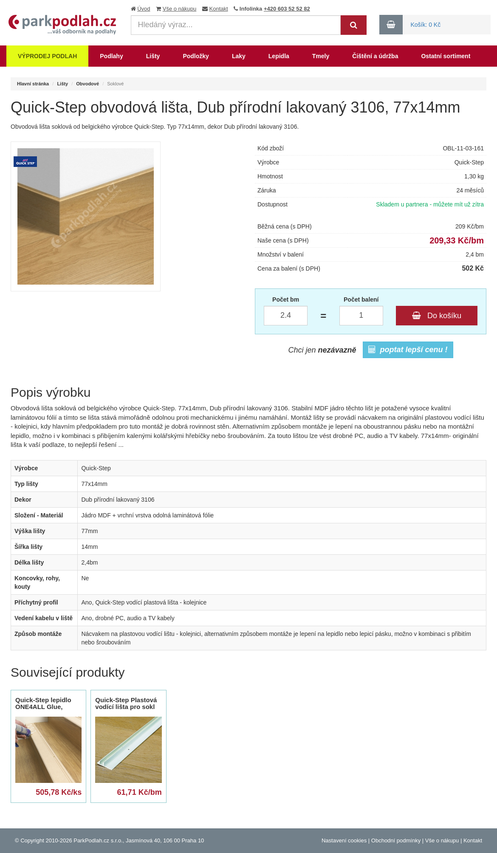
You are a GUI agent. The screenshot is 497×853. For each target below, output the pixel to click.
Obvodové (87, 83)
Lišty (153, 56)
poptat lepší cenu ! (408, 349)
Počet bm (285, 299)
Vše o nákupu (180, 9)
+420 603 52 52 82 (287, 9)
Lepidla (278, 56)
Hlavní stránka (33, 83)
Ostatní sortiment (445, 56)
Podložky (196, 56)
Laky (239, 56)
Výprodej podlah (47, 56)
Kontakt (218, 9)
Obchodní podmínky (396, 840)
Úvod (143, 9)
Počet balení (361, 299)
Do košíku (436, 315)
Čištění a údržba (375, 56)
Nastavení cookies (344, 840)
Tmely (320, 56)
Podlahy (111, 56)
